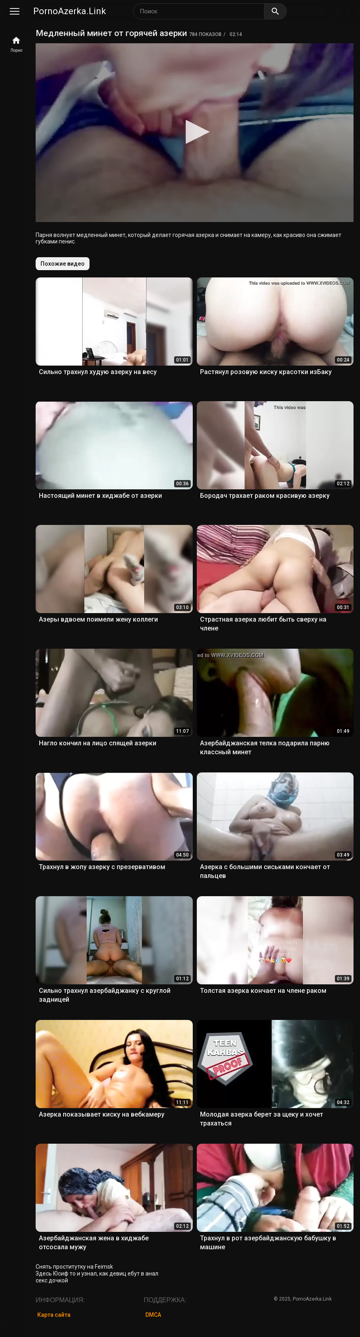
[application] (195, 132)
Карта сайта (53, 1315)
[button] (195, 132)
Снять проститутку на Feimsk (74, 1266)
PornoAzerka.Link (69, 11)
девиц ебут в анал (133, 1273)
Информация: (60, 1300)
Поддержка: (165, 1300)
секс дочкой (52, 1280)
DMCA (153, 1315)
